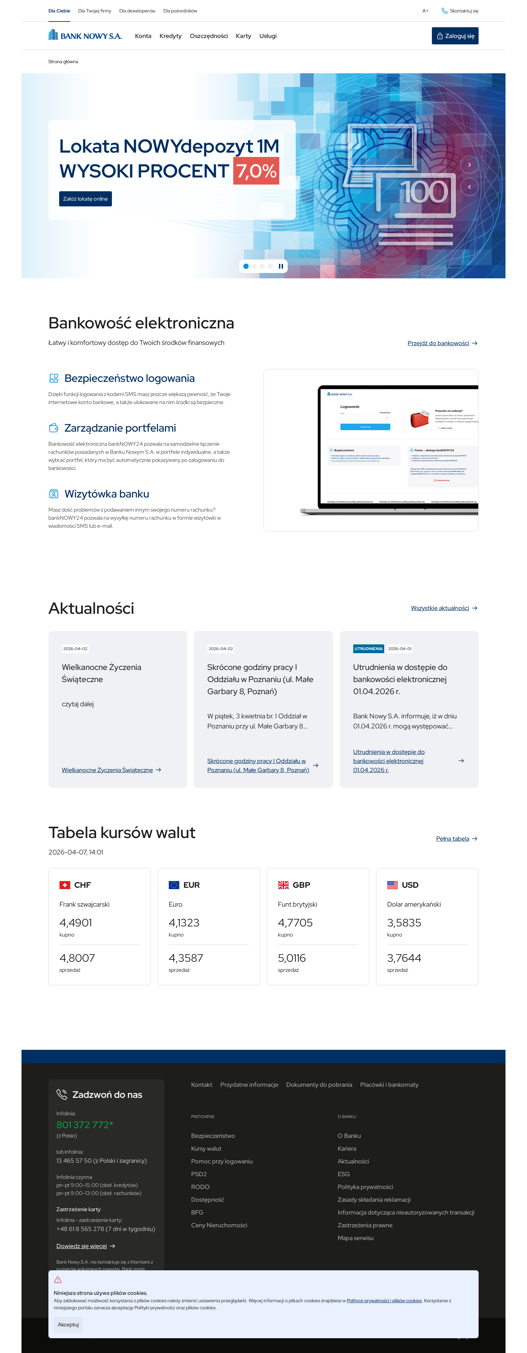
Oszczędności (209, 36)
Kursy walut (206, 1148)
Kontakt (201, 1084)
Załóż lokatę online (87, 199)
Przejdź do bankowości (443, 343)
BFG (197, 1212)
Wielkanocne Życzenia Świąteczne (116, 770)
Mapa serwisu (356, 1238)
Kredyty (171, 36)
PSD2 (199, 1174)
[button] (246, 266)
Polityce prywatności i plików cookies (384, 1301)
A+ (427, 12)
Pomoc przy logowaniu (222, 1161)
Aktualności (353, 1161)
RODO (200, 1187)
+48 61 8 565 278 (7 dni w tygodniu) (105, 1229)
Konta (143, 36)
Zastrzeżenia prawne (365, 1225)
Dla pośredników (180, 11)
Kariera (347, 1148)
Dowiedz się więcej (86, 1246)
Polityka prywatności (365, 1187)
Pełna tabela (457, 839)
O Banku (349, 1136)
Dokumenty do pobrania (319, 1084)
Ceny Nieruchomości (219, 1225)
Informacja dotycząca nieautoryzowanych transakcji (406, 1212)
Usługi (268, 36)
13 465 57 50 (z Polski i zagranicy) (101, 1160)
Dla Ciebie (59, 11)
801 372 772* (85, 1124)
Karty (243, 36)
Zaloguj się (455, 36)
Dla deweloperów (137, 11)
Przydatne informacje (249, 1084)
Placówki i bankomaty (389, 1084)
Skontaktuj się (460, 11)
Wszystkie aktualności (445, 608)
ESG (344, 1174)
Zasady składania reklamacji (374, 1199)
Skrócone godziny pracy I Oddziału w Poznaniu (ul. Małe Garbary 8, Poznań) (263, 765)
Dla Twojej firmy (94, 11)
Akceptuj (68, 1324)
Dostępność (207, 1199)
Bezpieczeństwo (213, 1136)
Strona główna (63, 61)
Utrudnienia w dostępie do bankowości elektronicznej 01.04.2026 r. (409, 761)
